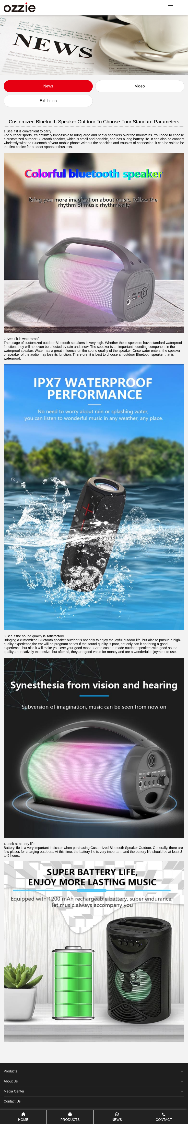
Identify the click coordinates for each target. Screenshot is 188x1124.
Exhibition (48, 101)
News (48, 86)
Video (140, 86)
